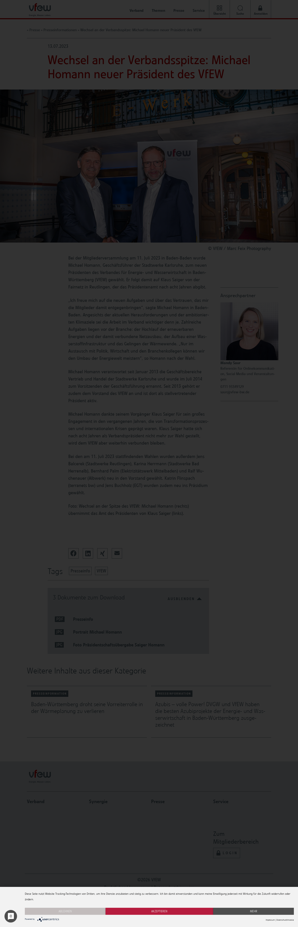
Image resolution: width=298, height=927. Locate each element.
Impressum (270, 920)
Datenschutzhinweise (285, 920)
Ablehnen (65, 911)
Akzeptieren (159, 911)
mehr (253, 911)
